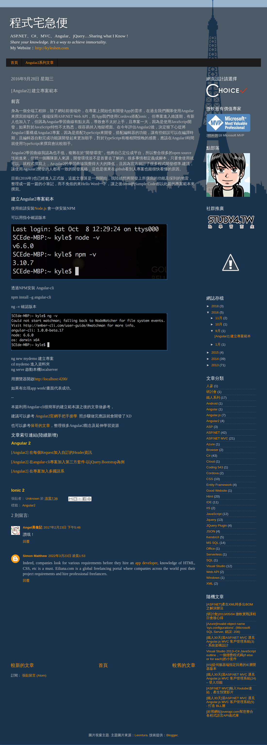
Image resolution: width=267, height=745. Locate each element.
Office (210, 548)
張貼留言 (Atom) (34, 675)
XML (209, 583)
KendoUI (212, 537)
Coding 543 (214, 467)
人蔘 (209, 386)
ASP (209, 427)
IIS (208, 508)
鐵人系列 (213, 397)
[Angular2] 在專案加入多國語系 (37, 471)
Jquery (211, 520)
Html (209, 496)
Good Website (216, 490)
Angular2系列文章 (39, 63)
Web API (212, 572)
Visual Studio (215, 566)
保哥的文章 (40, 425)
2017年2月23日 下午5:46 (62, 527)
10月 (219, 324)
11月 (219, 318)
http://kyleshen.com (52, 47)
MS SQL (212, 543)
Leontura (141, 735)
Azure (210, 444)
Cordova (212, 473)
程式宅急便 (39, 22)
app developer (146, 563)
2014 (215, 359)
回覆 (26, 541)
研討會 (211, 392)
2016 (215, 312)
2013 (215, 365)
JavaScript (214, 514)
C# (208, 455)
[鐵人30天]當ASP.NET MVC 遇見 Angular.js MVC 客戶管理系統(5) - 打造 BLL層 (230, 702)
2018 (215, 306)
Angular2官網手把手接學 (56, 416)
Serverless (214, 554)
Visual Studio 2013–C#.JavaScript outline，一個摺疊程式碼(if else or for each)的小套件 (231, 655)
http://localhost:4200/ (51, 379)
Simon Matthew (35, 556)
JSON (210, 531)
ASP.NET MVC (217, 438)
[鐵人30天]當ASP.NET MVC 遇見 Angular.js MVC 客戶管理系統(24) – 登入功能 (231, 678)
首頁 (14, 63)
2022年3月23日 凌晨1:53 (66, 556)
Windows (213, 577)
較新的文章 (22, 665)
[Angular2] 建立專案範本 (233, 336)
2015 (215, 352)
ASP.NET (213, 432)
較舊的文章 (183, 665)
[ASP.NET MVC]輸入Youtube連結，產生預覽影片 (229, 690)
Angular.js (213, 415)
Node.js (40, 208)
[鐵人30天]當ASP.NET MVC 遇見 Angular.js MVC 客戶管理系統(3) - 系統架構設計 (230, 641)
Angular (212, 409)
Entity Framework (219, 485)
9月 (218, 331)
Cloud (210, 461)
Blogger (171, 735)
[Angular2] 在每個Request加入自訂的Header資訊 (51, 452)
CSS (209, 479)
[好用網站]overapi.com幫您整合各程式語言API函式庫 (229, 713)
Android (212, 403)
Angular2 (28, 505)
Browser (212, 450)
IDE (209, 502)
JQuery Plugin (216, 525)
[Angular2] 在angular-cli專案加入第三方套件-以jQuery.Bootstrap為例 (68, 462)
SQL (209, 560)
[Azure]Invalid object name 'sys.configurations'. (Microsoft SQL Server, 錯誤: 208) (228, 627)
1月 (218, 344)
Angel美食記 (32, 527)
